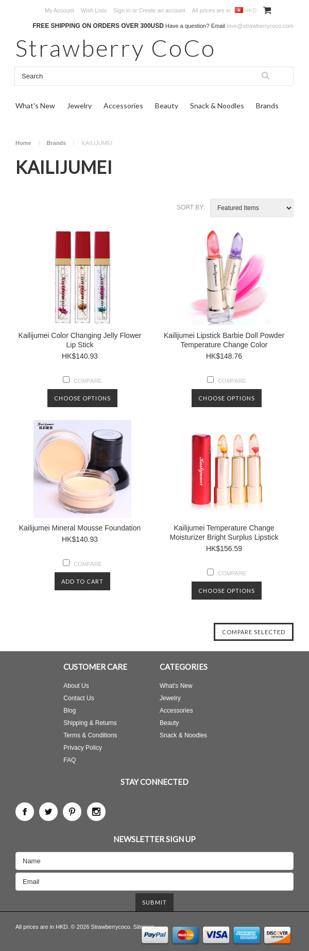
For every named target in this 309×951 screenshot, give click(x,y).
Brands (267, 105)
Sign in (122, 10)
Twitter (48, 811)
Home (23, 143)
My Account (59, 10)
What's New (35, 105)
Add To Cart (82, 581)
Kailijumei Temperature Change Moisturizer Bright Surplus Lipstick (224, 532)
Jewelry (79, 105)
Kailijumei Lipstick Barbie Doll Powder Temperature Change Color (224, 340)
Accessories (123, 105)
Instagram (96, 811)
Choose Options (82, 398)
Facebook (24, 811)
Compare (88, 381)
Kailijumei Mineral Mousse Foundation (80, 528)
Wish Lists (94, 10)
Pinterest (72, 811)
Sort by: (191, 207)
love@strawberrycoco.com (260, 26)
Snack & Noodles (217, 105)
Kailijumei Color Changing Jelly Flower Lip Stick (80, 340)
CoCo (115, 48)
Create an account (162, 10)
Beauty (166, 105)
